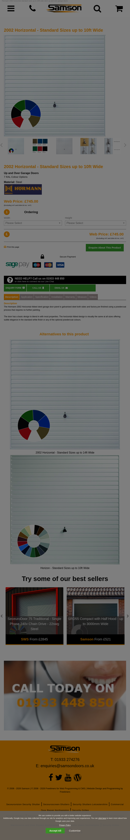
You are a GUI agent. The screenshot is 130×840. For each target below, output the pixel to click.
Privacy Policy (65, 825)
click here (102, 818)
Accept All (55, 830)
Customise (75, 830)
